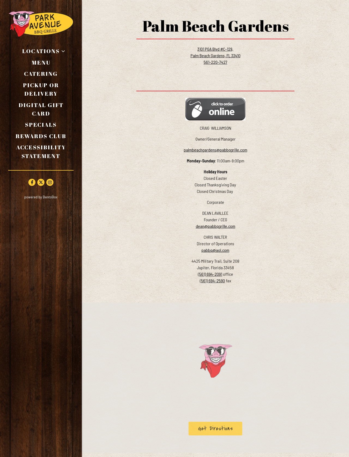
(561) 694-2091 (210, 274)
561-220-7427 (215, 62)
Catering (41, 73)
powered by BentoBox (53, 196)
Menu (41, 62)
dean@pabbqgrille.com (215, 226)
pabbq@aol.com (215, 250)
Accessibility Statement (41, 151)
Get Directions (220, 429)
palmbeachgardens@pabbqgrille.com (215, 149)
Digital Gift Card (46, 109)
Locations (41, 51)
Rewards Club (41, 136)
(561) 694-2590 (212, 280)
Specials (41, 124)
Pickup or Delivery (48, 89)
